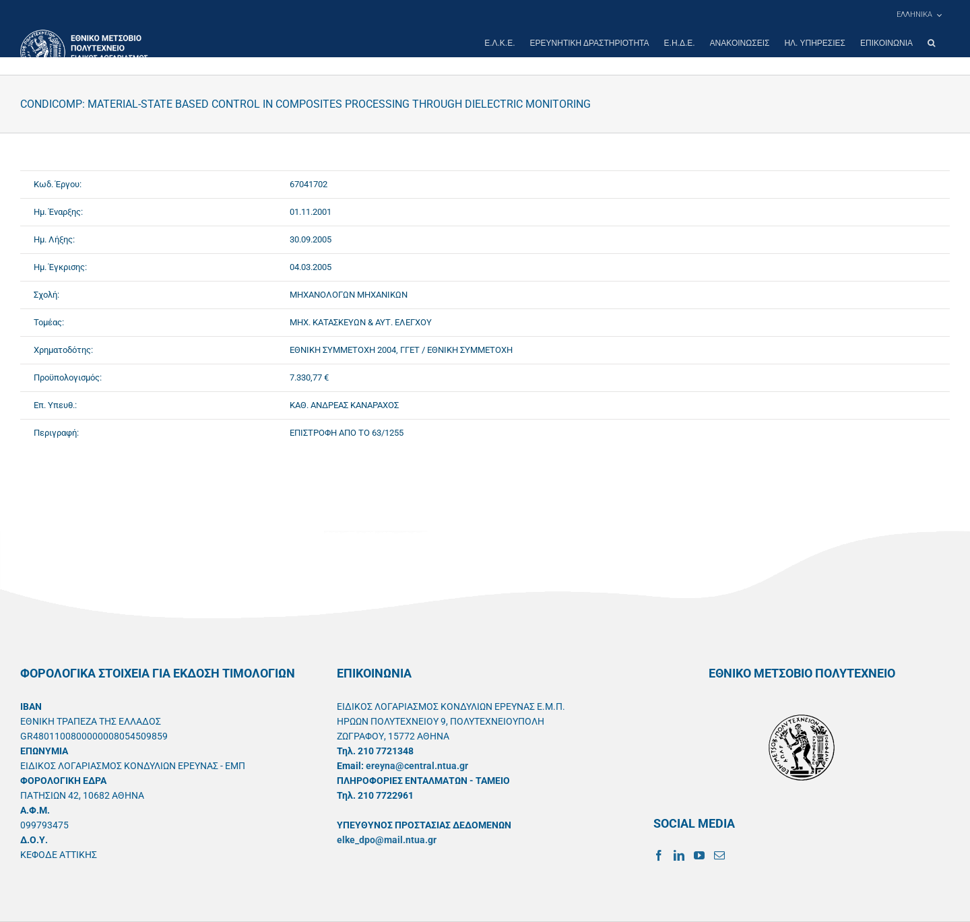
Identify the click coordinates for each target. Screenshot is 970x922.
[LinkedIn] (679, 855)
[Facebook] (658, 855)
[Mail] (719, 855)
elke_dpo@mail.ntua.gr (387, 839)
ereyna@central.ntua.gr (417, 765)
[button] (931, 43)
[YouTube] (699, 855)
